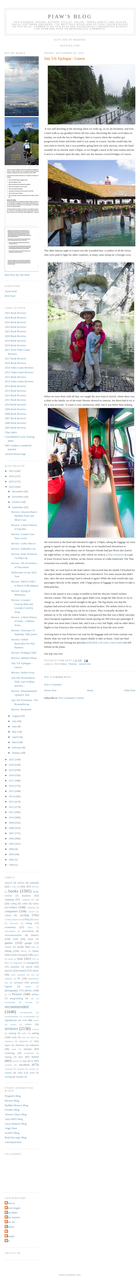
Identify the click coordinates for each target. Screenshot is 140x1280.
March (15, 742)
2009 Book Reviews (15, 409)
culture (8, 915)
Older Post (129, 690)
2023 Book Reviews (15, 322)
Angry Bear (11, 1128)
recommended (17, 1006)
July (14, 721)
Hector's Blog (12, 1100)
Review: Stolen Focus (22, 672)
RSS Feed (10, 295)
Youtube (20, 1077)
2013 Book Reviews (15, 390)
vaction (8, 1073)
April (15, 736)
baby (22, 886)
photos (28, 990)
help (33, 947)
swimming (10, 1053)
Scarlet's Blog (12, 1132)
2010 (12, 817)
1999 (12, 864)
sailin (24, 1033)
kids (20, 958)
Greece (8, 947)
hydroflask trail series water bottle (104, 642)
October (16, 501)
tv (32, 1060)
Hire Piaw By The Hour (17, 274)
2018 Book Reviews (15, 345)
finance (35, 935)
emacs (30, 927)
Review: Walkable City (23, 548)
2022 (12, 486)
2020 (12, 764)
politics (35, 994)
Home (90, 690)
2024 (12, 476)
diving (29, 923)
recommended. (26, 1012)
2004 (12, 848)
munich (22, 970)
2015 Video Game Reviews (19, 372)
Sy (7, 1231)
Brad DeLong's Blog (15, 1137)
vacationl (8, 1069)
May (14, 731)
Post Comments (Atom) (71, 697)
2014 (12, 796)
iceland (13, 955)
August (16, 715)
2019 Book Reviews (15, 340)
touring (8, 1057)
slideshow (20, 1045)
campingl (26, 900)
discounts (14, 923)
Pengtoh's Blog (13, 1095)
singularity (23, 1041)
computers (11, 911)
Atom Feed (10, 291)
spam (14, 1049)
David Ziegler (13, 1207)
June (14, 726)
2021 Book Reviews (15, 331)
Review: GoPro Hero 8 (23, 543)
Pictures (61, 664)
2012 (12, 806)
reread (36, 1020)
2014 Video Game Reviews (19, 381)
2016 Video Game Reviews (19, 367)
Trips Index (11, 432)
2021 (12, 759)
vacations (21, 1069)
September (18, 507)
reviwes (35, 1029)
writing (8, 1077)
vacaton (32, 1069)
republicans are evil (16, 1020)
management (33, 963)
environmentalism (13, 935)
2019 (12, 769)
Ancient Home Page (15, 453)
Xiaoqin (10, 1236)
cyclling (26, 919)
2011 (12, 812)
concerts (31, 911)
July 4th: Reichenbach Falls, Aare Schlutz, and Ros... (23, 681)
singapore (9, 1041)
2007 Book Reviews (15, 418)
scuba (14, 1037)
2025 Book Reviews (15, 312)
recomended (10, 1002)
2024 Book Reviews (15, 317)
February (17, 747)
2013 (12, 801)
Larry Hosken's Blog (16, 1123)
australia (34, 882)
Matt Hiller (11, 1212)
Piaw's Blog (70, 16)
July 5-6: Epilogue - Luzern (64, 59)
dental (36, 919)
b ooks (13, 887)
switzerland (29, 1053)
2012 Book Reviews (15, 395)
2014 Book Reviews (15, 386)
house (36, 950)
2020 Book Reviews (15, 336)
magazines (17, 963)
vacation (85, 664)
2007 (12, 833)
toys (20, 1056)
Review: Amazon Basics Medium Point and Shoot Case (24, 515)
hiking (8, 950)
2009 (12, 822)
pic (6, 994)
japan (25, 954)
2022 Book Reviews (15, 326)
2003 (12, 854)
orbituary (8, 979)
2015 (12, 791)
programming (16, 998)
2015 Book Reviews (15, 376)
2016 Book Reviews (15, 362)
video (20, 1073)
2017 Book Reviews (15, 358)
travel (72, 664)
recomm (28, 1002)
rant (32, 998)
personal (18, 982)
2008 (12, 827)
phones (28, 986)
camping (9, 899)
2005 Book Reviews (15, 427)
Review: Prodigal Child (23, 652)
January (16, 752)
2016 (12, 785)
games (9, 943)
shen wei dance (28, 1037)
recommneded (29, 1016)
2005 (12, 843)
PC (19, 978)
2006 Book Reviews (15, 422)
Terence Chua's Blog (16, 1114)
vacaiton (8, 1065)
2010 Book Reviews (15, 404)
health (20, 946)
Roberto (10, 1226)
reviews (11, 1028)
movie (29, 966)
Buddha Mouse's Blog (16, 1105)
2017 (12, 780)
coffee (25, 903)
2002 (12, 859)
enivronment (10, 931)
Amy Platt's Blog (14, 1119)
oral (32, 975)
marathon (15, 967)
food (15, 938)
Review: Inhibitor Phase (24, 657)
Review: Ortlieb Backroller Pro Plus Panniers (23, 643)
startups (28, 1048)
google (28, 943)
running (12, 1033)
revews (13, 1024)
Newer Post (50, 690)
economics (10, 927)
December (18, 491)
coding (13, 903)
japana (36, 955)
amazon (8, 882)
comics (13, 907)
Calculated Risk (13, 1142)
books (13, 891)
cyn (8, 1240)
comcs (36, 903)
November (18, 496)
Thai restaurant (116, 554)
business (26, 895)
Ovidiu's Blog (12, 1109)
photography (11, 990)
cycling (24, 915)
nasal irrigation (18, 975)
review (28, 1024)
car (37, 899)
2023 (12, 481)
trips (24, 1061)
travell (15, 1061)
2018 (12, 775)
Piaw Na (10, 1221)
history (24, 951)
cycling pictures (11, 919)
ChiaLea (10, 1203)
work (32, 1073)
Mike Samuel (13, 1217)
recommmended (11, 1016)
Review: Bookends (21, 709)
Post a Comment (53, 684)
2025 (12, 470)
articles (21, 882)
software (34, 1045)
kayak (10, 959)
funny (30, 939)
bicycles (35, 887)
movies (8, 970)
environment (28, 931)
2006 (12, 838)
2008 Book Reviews (15, 413)
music (35, 970)
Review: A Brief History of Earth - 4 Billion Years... (24, 621)
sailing (35, 1033)
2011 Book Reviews (15, 399)
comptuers (31, 907)
